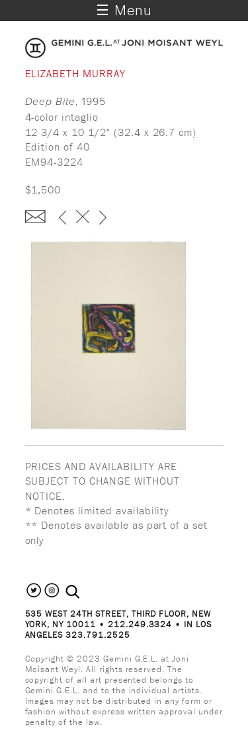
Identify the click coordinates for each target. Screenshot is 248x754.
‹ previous (62, 218)
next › (102, 218)
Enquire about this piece (35, 216)
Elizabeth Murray (75, 73)
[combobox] (87, 592)
